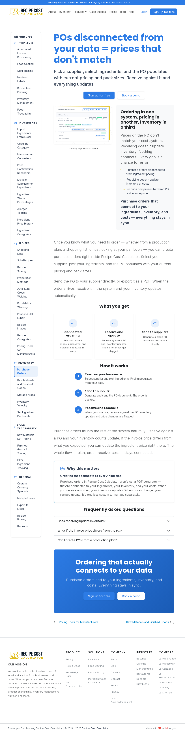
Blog (123, 12)
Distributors (143, 683)
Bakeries (141, 658)
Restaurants (143, 673)
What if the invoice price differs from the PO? (90, 531)
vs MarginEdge (167, 658)
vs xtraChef (165, 682)
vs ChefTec (165, 692)
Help (131, 12)
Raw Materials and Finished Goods (147, 622)
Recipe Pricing (96, 672)
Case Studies (97, 12)
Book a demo (131, 95)
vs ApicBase (166, 668)
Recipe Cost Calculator (95, 728)
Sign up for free (164, 12)
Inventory (65, 12)
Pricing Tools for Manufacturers (78, 622)
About (52, 12)
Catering (141, 663)
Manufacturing (144, 668)
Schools (141, 678)
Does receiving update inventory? (82, 521)
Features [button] (79, 12)
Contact (115, 678)
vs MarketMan (167, 663)
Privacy (115, 691)
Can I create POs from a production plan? (87, 540)
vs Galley (164, 687)
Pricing (113, 12)
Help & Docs (73, 665)
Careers (115, 672)
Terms (114, 685)
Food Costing (96, 665)
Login (144, 12)
